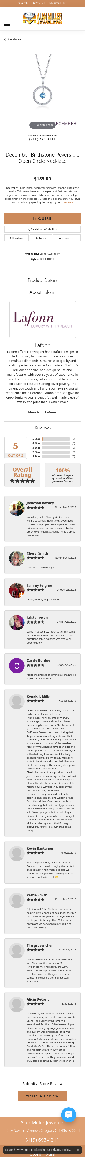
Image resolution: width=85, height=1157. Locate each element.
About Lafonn (42, 291)
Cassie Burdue (38, 660)
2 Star (36, 452)
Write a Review (42, 1096)
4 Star (36, 443)
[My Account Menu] (39, 3)
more (68, 202)
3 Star (36, 448)
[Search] (23, 3)
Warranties (67, 238)
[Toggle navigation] (7, 22)
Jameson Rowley (40, 503)
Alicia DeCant (38, 999)
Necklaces (14, 39)
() (73, 439)
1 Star (36, 456)
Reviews (43, 427)
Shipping (16, 238)
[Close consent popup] (78, 1150)
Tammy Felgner (39, 585)
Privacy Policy (60, 1150)
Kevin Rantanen (40, 848)
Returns (41, 238)
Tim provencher (40, 945)
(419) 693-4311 (42, 139)
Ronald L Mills (38, 696)
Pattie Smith (37, 895)
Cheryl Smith (37, 553)
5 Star (36, 439)
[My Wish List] (58, 3)
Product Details (42, 280)
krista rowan (37, 617)
